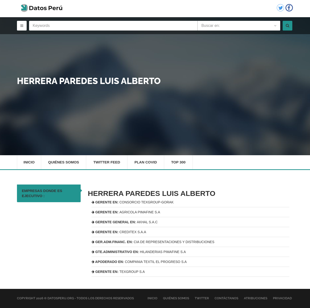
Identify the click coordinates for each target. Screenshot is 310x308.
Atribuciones (255, 298)
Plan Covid (145, 162)
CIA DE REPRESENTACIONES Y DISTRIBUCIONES (153, 242)
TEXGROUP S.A (118, 272)
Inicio (29, 162)
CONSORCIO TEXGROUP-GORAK (133, 202)
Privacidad (282, 298)
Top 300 (178, 162)
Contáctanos (226, 298)
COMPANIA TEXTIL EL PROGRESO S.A (139, 262)
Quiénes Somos (63, 162)
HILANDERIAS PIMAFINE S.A (139, 252)
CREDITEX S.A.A (119, 232)
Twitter (202, 298)
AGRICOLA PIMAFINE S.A (126, 212)
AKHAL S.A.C (125, 222)
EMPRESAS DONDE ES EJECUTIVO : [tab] (42, 193)
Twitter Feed (106, 162)
